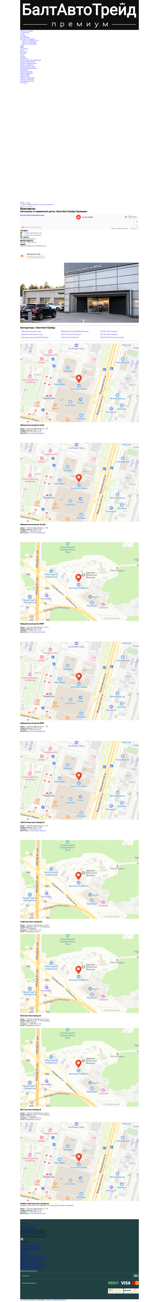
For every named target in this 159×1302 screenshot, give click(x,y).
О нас (22, 34)
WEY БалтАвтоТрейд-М (109, 334)
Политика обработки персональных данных (36, 1235)
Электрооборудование (28, 68)
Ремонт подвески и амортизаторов (33, 1260)
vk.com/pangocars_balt (37, 1213)
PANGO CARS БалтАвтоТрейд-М (112, 337)
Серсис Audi (24, 76)
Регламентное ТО (26, 1255)
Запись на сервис (26, 31)
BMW (22, 47)
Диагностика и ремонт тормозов (32, 1264)
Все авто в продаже (27, 1245)
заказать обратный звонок (43, 204)
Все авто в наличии (27, 39)
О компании (25, 33)
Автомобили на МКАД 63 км (30, 1247)
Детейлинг (24, 70)
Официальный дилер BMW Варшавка (75, 331)
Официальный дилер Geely (31, 331)
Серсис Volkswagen (27, 78)
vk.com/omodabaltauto (37, 533)
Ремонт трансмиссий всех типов (32, 1258)
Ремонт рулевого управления (31, 1263)
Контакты (23, 83)
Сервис (23, 57)
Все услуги (24, 58)
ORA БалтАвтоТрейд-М (108, 331)
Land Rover (24, 49)
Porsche (23, 54)
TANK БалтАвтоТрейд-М (70, 337)
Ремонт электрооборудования (31, 1268)
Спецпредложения (27, 81)
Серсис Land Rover (27, 79)
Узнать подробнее (53, 1300)
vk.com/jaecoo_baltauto (37, 831)
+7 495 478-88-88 (26, 204)
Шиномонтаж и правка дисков (31, 1269)
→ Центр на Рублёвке (28, 42)
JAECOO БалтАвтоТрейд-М (71, 334)
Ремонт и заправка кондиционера (33, 1266)
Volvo (22, 55)
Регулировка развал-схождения (32, 1261)
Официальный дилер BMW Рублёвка (34, 337)
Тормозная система (27, 67)
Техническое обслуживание (30, 60)
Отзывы (23, 36)
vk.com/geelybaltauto (36, 433)
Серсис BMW (25, 75)
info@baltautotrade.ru (28, 1229)
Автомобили (25, 37)
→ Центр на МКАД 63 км (29, 41)
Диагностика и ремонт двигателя (32, 1256)
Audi (21, 45)
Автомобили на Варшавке (30, 1250)
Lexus (22, 50)
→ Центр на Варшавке (28, 44)
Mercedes (23, 52)
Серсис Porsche (26, 71)
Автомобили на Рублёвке (29, 1248)
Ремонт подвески (26, 65)
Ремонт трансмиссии (28, 63)
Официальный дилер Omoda (31, 334)
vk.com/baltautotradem (37, 632)
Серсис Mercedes (26, 73)
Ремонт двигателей (27, 62)
